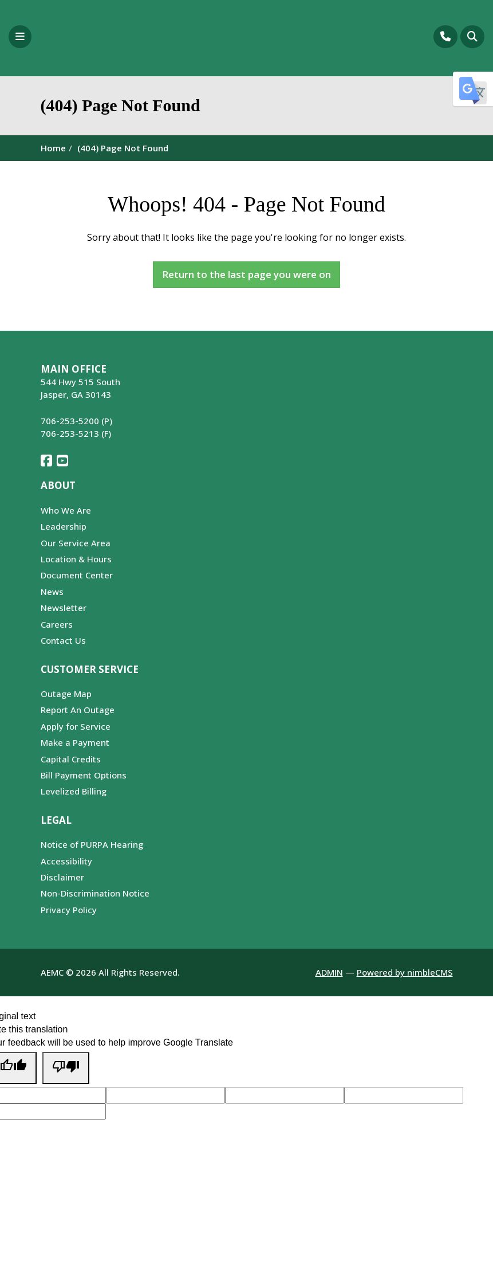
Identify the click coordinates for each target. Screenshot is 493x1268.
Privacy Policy (69, 909)
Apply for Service (76, 726)
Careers (57, 624)
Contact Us (63, 640)
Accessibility (66, 861)
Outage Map (66, 693)
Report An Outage (78, 709)
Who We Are (66, 510)
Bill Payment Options (84, 775)
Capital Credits (71, 759)
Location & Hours (76, 559)
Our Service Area (76, 543)
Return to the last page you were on (246, 274)
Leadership (63, 526)
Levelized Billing (74, 791)
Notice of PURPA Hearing (92, 844)
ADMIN (329, 972)
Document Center (77, 575)
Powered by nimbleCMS (405, 972)
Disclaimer (62, 877)
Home (53, 148)
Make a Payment (75, 742)
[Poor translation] (65, 1067)
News (52, 591)
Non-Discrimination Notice (95, 893)
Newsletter (63, 607)
